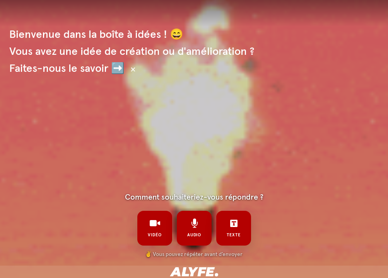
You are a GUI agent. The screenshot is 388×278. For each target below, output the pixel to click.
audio (194, 228)
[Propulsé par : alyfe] (194, 272)
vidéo (155, 228)
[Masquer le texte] (133, 69)
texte (234, 228)
